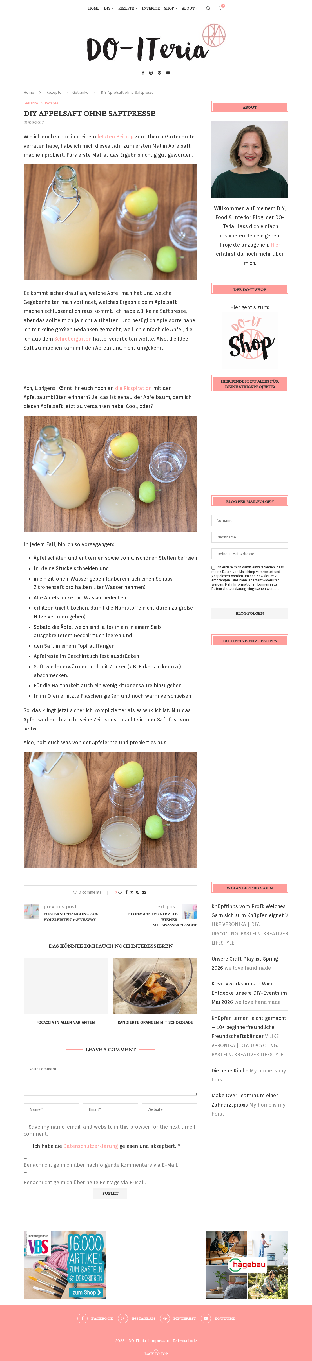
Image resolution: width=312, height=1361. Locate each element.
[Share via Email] (144, 892)
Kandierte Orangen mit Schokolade (155, 1022)
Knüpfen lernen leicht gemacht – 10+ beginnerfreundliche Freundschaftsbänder (248, 1027)
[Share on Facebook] (126, 892)
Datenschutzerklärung (91, 1146)
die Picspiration (134, 388)
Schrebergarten (73, 339)
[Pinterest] (159, 73)
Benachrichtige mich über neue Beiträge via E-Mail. (85, 1182)
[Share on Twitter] (132, 892)
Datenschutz (185, 1340)
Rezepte (126, 8)
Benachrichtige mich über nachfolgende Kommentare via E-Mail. (101, 1165)
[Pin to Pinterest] (137, 892)
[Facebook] (143, 73)
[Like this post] (120, 892)
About (188, 8)
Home (93, 8)
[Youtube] (168, 73)
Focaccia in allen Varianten (65, 1022)
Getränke (80, 92)
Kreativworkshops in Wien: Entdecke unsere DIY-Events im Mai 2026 (249, 993)
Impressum (160, 1340)
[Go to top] (156, 1353)
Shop (169, 8)
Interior (151, 8)
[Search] (208, 8)
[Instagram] (151, 73)
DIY (107, 8)
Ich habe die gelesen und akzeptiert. (104, 1146)
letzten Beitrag (115, 136)
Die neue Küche (229, 1071)
